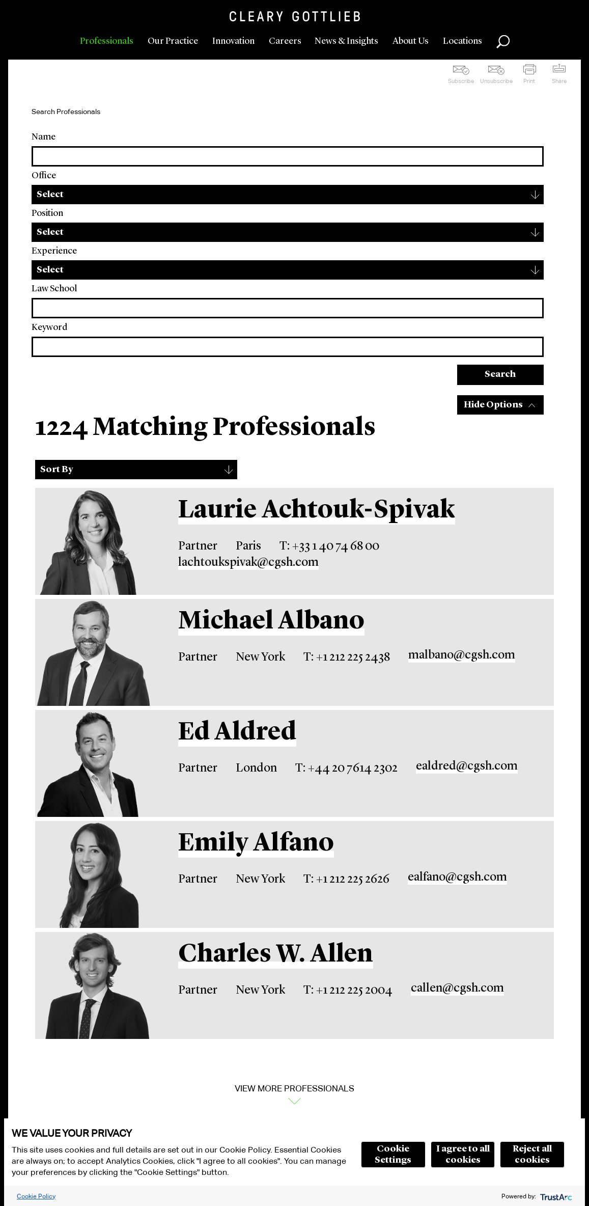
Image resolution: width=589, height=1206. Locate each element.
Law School (54, 288)
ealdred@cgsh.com (467, 766)
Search (500, 374)
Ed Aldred (237, 733)
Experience (54, 251)
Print (529, 81)
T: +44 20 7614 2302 (346, 768)
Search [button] (503, 41)
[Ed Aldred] (93, 763)
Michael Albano (271, 622)
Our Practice (173, 41)
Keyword (49, 327)
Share (559, 81)
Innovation (233, 41)
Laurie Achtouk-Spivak (316, 511)
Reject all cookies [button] (532, 1154)
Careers (285, 41)
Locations (462, 41)
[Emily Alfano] (93, 874)
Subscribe (461, 81)
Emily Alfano (256, 844)
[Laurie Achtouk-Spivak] (93, 541)
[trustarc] (555, 1196)
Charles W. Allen (275, 955)
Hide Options (493, 404)
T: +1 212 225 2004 (347, 990)
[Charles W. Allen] (93, 985)
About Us (410, 41)
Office (44, 175)
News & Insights (346, 41)
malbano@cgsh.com (461, 655)
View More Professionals (294, 1088)
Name (43, 137)
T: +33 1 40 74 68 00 (329, 546)
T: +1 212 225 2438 (346, 657)
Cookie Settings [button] (393, 1154)
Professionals (106, 41)
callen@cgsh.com (457, 988)
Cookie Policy (36, 1196)
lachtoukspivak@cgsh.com (248, 563)
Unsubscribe (496, 81)
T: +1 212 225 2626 (346, 879)
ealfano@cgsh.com (457, 877)
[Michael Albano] (93, 652)
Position (47, 213)
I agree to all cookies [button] (463, 1154)
